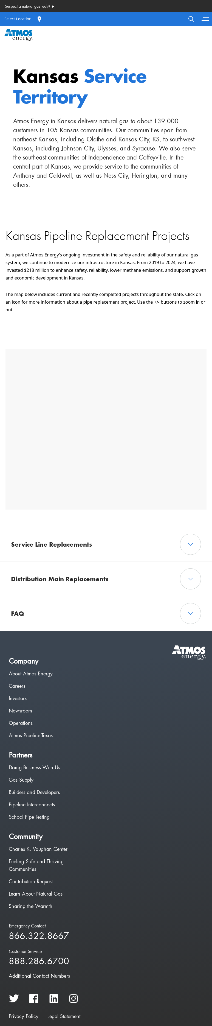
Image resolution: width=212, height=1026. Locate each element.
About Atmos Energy (31, 673)
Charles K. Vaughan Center (38, 849)
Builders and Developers (34, 792)
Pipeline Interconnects (32, 804)
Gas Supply (21, 780)
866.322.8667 (39, 936)
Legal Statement (63, 1016)
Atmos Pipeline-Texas (31, 735)
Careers (17, 686)
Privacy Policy (23, 1016)
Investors (18, 698)
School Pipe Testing (29, 817)
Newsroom (20, 710)
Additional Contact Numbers (39, 976)
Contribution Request (31, 881)
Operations (21, 723)
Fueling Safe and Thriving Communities (36, 865)
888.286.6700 (39, 962)
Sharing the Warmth (30, 906)
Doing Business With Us (34, 767)
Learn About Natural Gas (36, 893)
